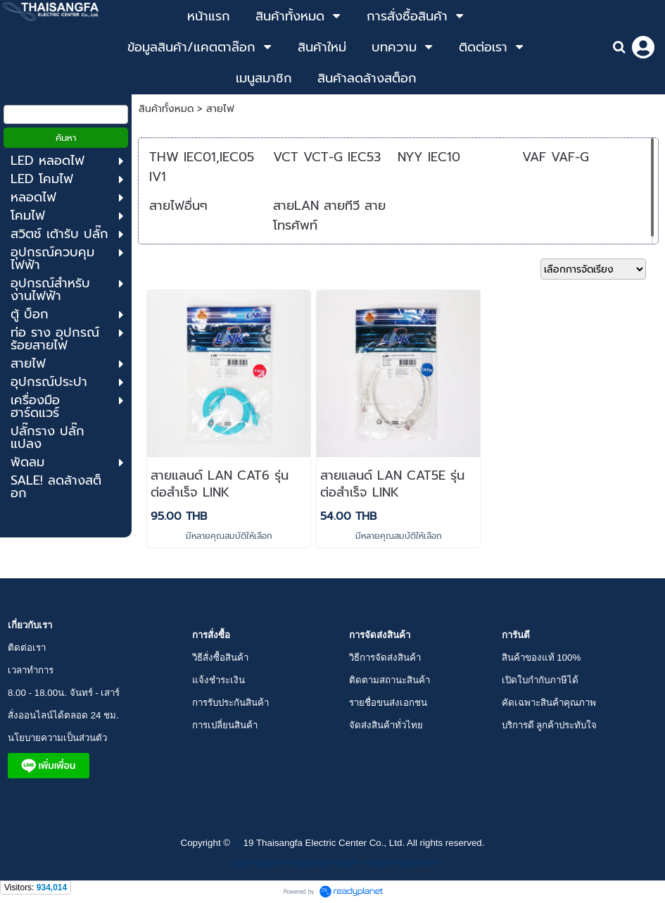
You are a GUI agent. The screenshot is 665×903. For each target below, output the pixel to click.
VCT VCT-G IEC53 (327, 157)
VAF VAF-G (555, 157)
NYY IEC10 (429, 157)
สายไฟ (220, 108)
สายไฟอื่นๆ (178, 206)
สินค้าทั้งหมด (166, 108)
